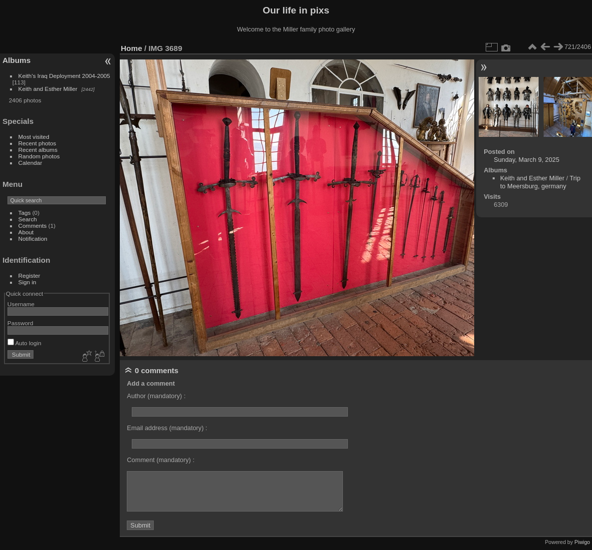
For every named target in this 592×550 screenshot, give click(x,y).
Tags (24, 212)
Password (20, 323)
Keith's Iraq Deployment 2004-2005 (64, 75)
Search (27, 219)
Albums (16, 60)
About (26, 232)
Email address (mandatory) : (167, 428)
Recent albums (37, 149)
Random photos (39, 156)
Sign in (27, 282)
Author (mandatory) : (156, 396)
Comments (32, 225)
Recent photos (37, 143)
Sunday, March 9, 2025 (526, 159)
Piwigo (582, 542)
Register (29, 275)
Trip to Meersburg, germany (540, 182)
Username (20, 304)
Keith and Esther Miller (47, 88)
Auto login (24, 343)
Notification (32, 238)
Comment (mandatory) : (160, 460)
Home (131, 48)
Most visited (33, 136)
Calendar (30, 162)
